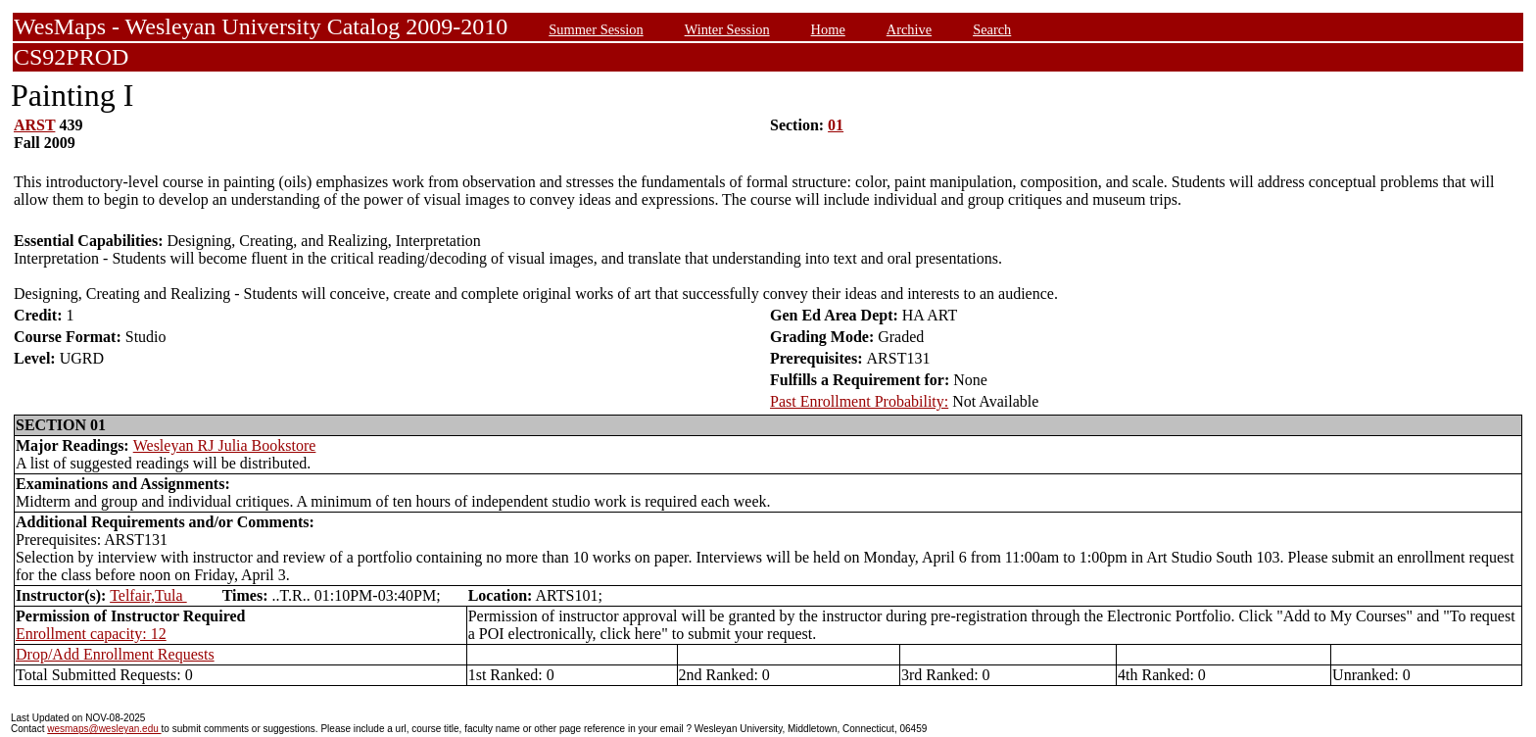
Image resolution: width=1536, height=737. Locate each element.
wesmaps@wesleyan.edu (104, 728)
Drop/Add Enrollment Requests (115, 654)
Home (828, 29)
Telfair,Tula (148, 595)
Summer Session (596, 29)
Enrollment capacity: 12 (91, 633)
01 (835, 125)
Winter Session (727, 29)
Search (992, 29)
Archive (909, 29)
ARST (34, 125)
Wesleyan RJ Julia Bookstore (224, 445)
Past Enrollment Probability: (859, 401)
